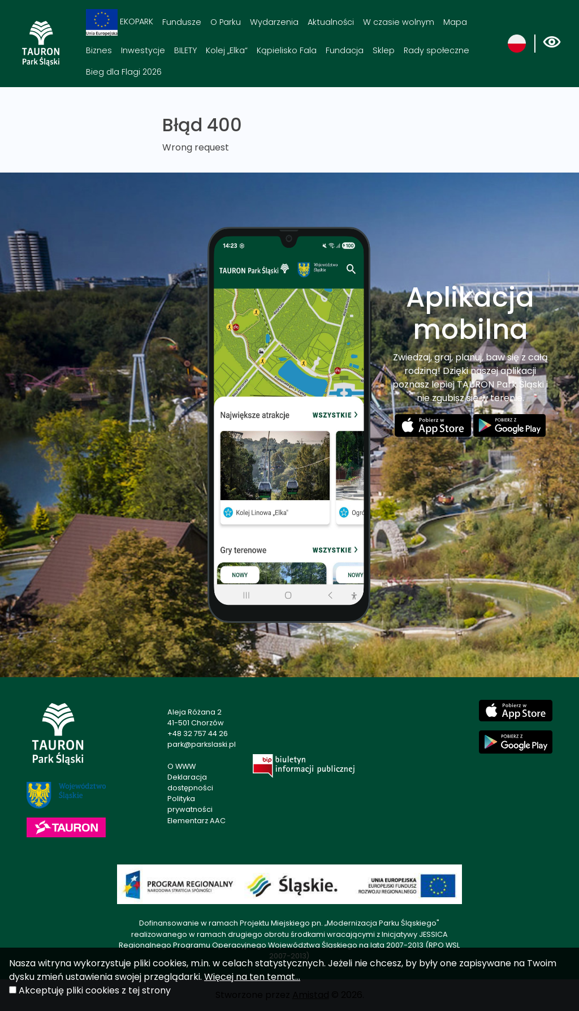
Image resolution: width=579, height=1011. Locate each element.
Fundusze (181, 22)
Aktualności (331, 22)
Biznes (99, 50)
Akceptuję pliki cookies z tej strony (95, 990)
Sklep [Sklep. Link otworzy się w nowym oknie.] (384, 50)
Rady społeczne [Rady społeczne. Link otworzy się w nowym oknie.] (436, 50)
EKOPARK (119, 22)
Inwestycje (143, 50)
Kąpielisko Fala (287, 50)
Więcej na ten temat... (252, 976)
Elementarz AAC (196, 820)
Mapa (455, 22)
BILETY (185, 50)
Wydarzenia (274, 22)
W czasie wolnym (398, 22)
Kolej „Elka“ (227, 50)
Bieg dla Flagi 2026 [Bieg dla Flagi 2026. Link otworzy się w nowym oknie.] (124, 72)
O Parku (225, 22)
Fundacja (345, 50)
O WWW (181, 766)
